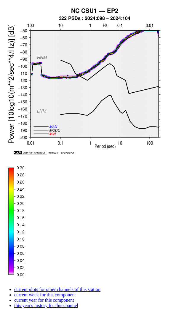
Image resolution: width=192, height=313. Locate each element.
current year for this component (44, 300)
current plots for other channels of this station (57, 289)
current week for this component (45, 294)
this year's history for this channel (46, 305)
